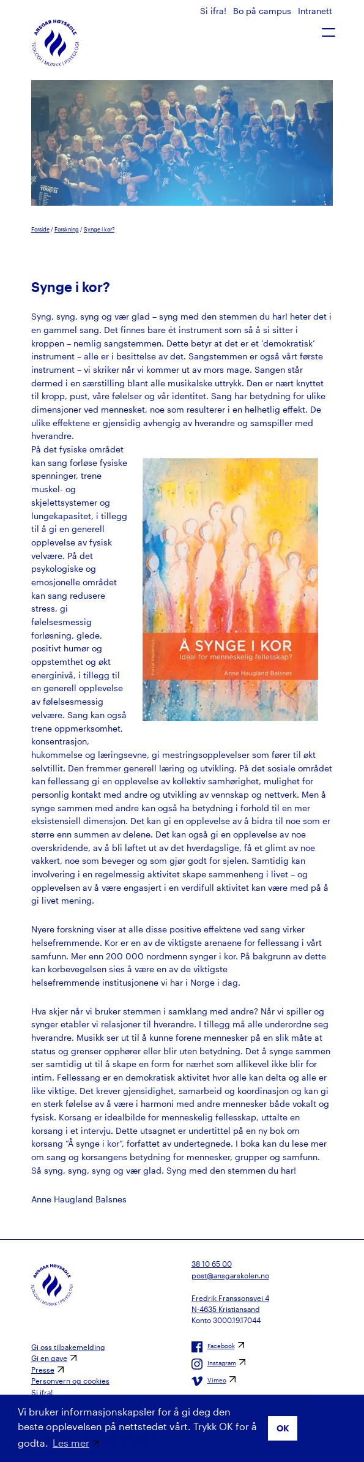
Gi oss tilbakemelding (68, 1347)
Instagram (213, 1364)
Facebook (213, 1346)
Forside (40, 229)
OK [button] (283, 1428)
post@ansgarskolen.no (230, 1275)
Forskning (66, 229)
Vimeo (208, 1381)
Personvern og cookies (70, 1380)
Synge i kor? (99, 229)
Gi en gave (49, 1358)
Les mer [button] (71, 1443)
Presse (42, 1369)
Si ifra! (214, 11)
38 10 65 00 (211, 1263)
